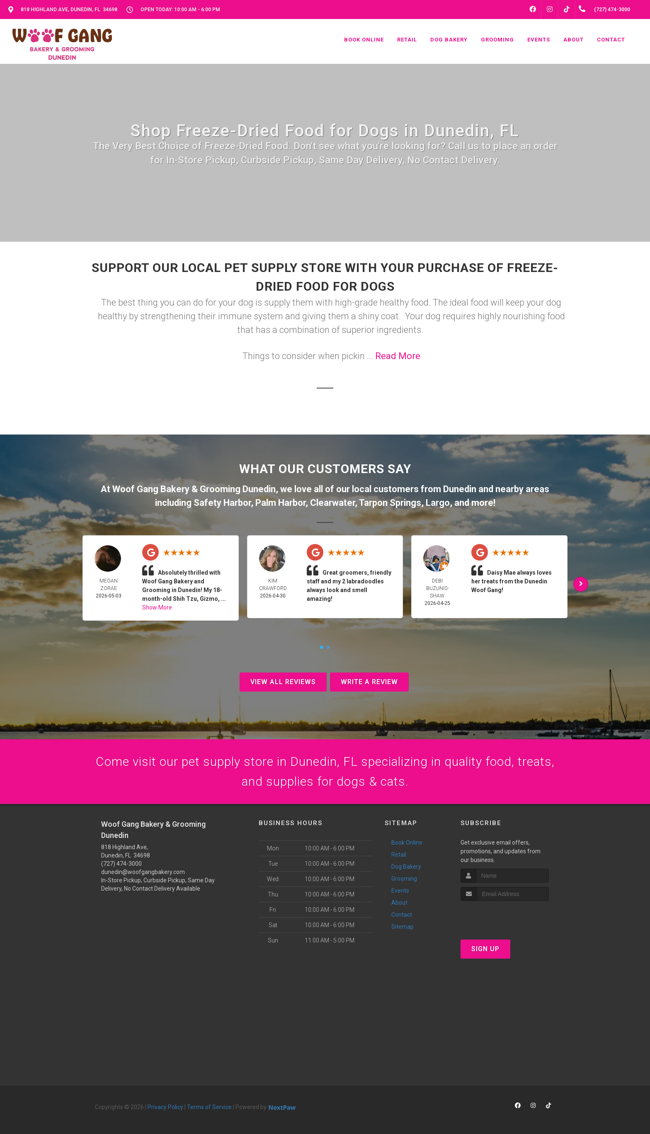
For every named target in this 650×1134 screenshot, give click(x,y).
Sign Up (485, 949)
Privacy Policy (165, 1107)
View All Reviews (283, 682)
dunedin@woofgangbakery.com (143, 872)
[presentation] (505, 916)
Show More (157, 607)
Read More (397, 356)
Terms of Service (209, 1107)
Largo (438, 503)
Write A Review (369, 682)
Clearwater (332, 503)
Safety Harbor (222, 503)
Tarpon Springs (390, 503)
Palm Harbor (280, 503)
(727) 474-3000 (121, 863)
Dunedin (459, 489)
